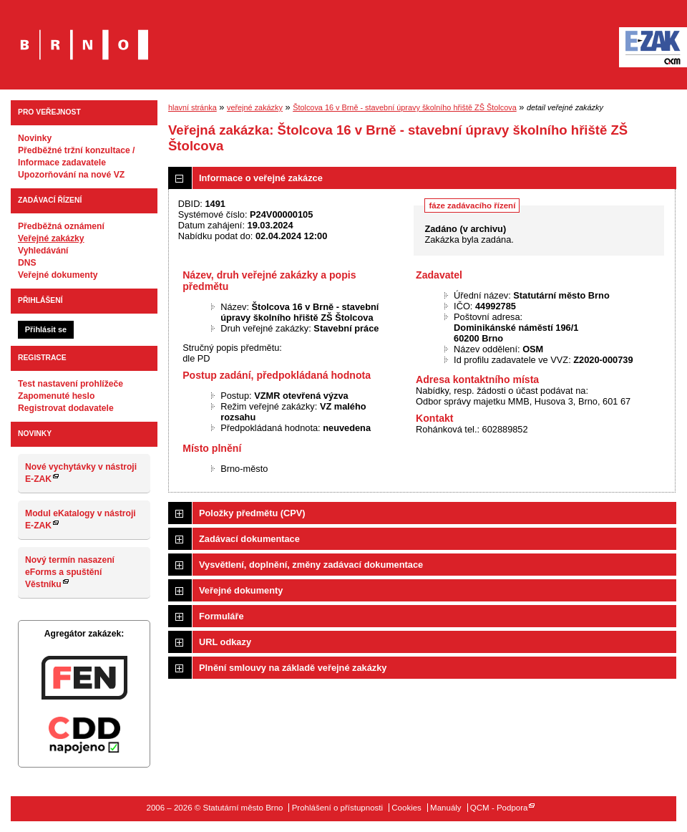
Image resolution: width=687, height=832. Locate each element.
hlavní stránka (192, 107)
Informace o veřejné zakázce (261, 178)
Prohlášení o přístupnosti (337, 807)
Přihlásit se (46, 329)
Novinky (35, 138)
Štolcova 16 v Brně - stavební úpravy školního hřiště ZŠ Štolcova (405, 107)
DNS (27, 263)
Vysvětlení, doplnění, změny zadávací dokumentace (311, 564)
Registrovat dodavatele (66, 408)
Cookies (406, 807)
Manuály (446, 807)
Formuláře (221, 616)
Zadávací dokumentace (249, 538)
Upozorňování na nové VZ (71, 175)
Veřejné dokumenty (57, 275)
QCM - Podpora (499, 807)
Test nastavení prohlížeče (70, 384)
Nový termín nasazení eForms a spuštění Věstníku (69, 572)
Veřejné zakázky (51, 238)
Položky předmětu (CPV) (252, 513)
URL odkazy (225, 642)
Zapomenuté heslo (56, 396)
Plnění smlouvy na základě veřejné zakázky (292, 667)
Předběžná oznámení (61, 226)
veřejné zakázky (255, 107)
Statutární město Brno (84, 34)
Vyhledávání (43, 251)
